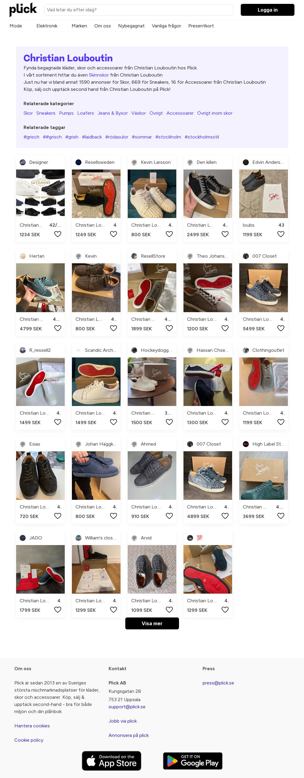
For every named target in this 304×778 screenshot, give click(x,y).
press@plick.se (218, 683)
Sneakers (45, 113)
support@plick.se (127, 706)
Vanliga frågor (166, 26)
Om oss (102, 26)
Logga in (268, 10)
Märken (79, 26)
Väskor (138, 113)
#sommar (142, 137)
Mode (16, 26)
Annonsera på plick (129, 735)
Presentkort (201, 26)
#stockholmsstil (202, 137)
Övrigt (156, 113)
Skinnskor (99, 75)
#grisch (31, 137)
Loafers (85, 113)
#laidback (92, 137)
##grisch (52, 137)
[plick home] (23, 9)
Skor (28, 113)
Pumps (66, 113)
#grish (71, 137)
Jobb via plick (123, 721)
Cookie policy (28, 740)
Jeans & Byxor (113, 113)
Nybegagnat (131, 26)
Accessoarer (180, 113)
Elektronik (46, 26)
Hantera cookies (32, 726)
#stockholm (168, 137)
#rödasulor (116, 137)
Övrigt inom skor (214, 113)
